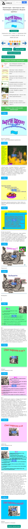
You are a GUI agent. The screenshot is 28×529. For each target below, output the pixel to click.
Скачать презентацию (8, 56)
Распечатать (14, 30)
